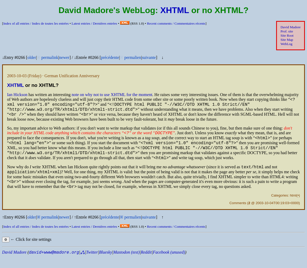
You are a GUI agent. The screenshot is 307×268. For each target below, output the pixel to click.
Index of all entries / (36, 23)
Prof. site (287, 31)
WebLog (286, 44)
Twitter (92, 263)
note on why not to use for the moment (112, 94)
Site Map (287, 40)
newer (64, 57)
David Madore (291, 27)
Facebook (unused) (169, 263)
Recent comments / (176, 23)
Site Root (287, 35)
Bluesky (105, 263)
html (293, 206)
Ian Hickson (17, 94)
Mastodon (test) (126, 263)
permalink (49, 57)
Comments (237, 214)
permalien (132, 57)
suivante (149, 57)
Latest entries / (94, 23)
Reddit (146, 263)
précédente (110, 57)
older (31, 57)
